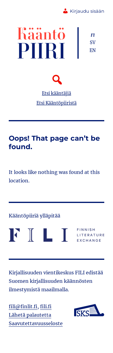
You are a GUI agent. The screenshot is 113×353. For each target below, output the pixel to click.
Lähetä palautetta (30, 315)
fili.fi (46, 306)
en (92, 50)
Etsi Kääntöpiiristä (56, 103)
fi (93, 35)
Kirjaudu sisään (83, 11)
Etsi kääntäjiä (56, 93)
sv (93, 42)
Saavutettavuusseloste (36, 323)
